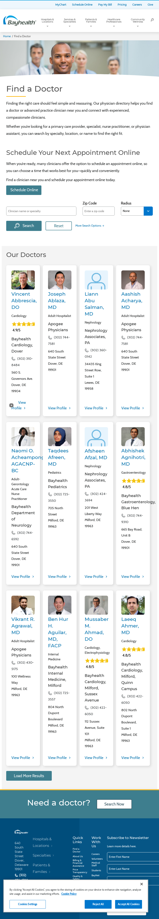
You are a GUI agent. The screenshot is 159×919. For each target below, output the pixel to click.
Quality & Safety (77, 877)
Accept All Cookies (128, 904)
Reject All (98, 904)
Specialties (42, 855)
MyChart (60, 4)
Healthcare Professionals (113, 20)
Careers (137, 4)
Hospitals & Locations (47, 20)
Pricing (122, 4)
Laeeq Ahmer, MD (130, 625)
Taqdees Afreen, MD (58, 457)
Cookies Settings (27, 904)
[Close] (141, 884)
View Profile (57, 408)
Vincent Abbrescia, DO (24, 300)
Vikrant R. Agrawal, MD (23, 625)
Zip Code (90, 203)
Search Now (114, 804)
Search (28, 225)
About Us (78, 856)
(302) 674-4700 (21, 878)
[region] (75, 896)
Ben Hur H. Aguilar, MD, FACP (58, 632)
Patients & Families (91, 20)
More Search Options (90, 226)
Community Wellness (138, 20)
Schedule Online (82, 4)
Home (7, 36)
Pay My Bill (105, 4)
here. (133, 846)
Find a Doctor (76, 850)
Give (150, 4)
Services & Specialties (69, 20)
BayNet (95, 875)
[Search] (152, 20)
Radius (126, 203)
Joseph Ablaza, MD (57, 300)
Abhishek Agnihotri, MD (133, 457)
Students (96, 870)
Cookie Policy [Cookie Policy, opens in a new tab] (69, 893)
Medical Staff (96, 864)
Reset (58, 225)
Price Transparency (80, 871)
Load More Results (29, 775)
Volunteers (97, 858)
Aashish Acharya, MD (131, 300)
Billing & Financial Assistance (78, 863)
